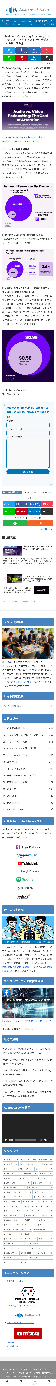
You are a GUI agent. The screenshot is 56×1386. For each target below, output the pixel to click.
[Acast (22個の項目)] (25, 1202)
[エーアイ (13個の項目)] (45, 1240)
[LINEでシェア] (9, 58)
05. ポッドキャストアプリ (28, 761)
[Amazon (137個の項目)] (28, 1165)
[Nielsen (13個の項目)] (44, 1230)
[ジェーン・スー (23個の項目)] (43, 1198)
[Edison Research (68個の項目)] (29, 1170)
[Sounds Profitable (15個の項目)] (42, 1216)
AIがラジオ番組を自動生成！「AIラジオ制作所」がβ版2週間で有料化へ (27, 1078)
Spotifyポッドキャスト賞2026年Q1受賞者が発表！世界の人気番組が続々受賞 (27, 1099)
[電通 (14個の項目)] (30, 1226)
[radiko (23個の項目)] (10, 1202)
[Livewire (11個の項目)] (40, 1249)
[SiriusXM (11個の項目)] (15, 1249)
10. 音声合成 (28, 795)
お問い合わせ (12, 1352)
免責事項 (11, 1348)
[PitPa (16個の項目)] (9, 1216)
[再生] (5, 1145)
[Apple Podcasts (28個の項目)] (40, 1193)
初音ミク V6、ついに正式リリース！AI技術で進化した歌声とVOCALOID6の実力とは (27, 1056)
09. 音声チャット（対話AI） (28, 788)
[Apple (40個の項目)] (46, 1179)
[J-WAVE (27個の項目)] (10, 1198)
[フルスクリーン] (50, 1145)
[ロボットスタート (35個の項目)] (17, 1188)
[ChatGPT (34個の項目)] (42, 1188)
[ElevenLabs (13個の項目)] (43, 1235)
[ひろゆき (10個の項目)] (15, 1263)
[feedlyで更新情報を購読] (15, 529)
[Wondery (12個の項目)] (45, 1244)
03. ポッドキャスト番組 (28, 747)
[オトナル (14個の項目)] (45, 1226)
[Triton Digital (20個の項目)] (31, 1207)
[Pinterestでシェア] (21, 58)
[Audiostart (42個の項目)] (12, 1179)
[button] (47, 58)
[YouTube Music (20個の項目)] (42, 1202)
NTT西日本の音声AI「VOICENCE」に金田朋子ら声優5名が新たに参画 (28, 1088)
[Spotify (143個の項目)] (11, 1165)
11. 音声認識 (28, 802)
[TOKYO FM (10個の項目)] (27, 1258)
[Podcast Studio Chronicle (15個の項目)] (39, 1221)
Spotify (37, 972)
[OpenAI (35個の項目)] (45, 1184)
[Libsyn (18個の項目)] (46, 1212)
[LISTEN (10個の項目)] (41, 1263)
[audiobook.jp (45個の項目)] (43, 1174)
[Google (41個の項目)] (30, 1179)
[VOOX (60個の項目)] (47, 1170)
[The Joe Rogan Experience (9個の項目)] (28, 1268)
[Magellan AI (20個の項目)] (12, 1207)
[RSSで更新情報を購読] (40, 529)
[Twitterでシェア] (9, 50)
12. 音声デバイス (28, 808)
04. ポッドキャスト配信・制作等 (28, 754)
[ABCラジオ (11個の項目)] (11, 1258)
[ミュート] (45, 1145)
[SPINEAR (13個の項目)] (11, 1240)
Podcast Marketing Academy (37, 498)
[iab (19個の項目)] (47, 1207)
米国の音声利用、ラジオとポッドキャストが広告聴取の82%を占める (27, 1067)
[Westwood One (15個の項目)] (13, 1221)
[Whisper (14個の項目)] (11, 1230)
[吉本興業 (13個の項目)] (28, 1240)
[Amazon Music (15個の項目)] (13, 1226)
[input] (28, 711)
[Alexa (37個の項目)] (10, 1184)
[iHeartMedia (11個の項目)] (41, 1254)
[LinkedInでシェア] (34, 58)
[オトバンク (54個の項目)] (25, 1174)
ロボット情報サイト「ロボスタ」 (20, 1328)
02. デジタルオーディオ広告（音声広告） (28, 741)
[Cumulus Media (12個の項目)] (13, 1244)
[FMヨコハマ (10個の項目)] (44, 1258)
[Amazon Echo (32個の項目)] (15, 1193)
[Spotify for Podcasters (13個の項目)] (17, 1235)
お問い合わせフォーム (24, 687)
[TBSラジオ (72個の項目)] (11, 1170)
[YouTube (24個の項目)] (25, 1198)
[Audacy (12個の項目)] (31, 1244)
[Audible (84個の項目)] (45, 1165)
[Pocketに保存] (47, 50)
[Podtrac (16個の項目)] (23, 1216)
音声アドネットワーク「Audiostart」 (22, 1311)
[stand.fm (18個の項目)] (31, 1212)
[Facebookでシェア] (21, 50)
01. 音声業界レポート (12, 498)
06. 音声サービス (28, 768)
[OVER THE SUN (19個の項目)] (13, 1212)
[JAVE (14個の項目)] (28, 1230)
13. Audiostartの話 (28, 815)
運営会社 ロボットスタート (18, 1286)
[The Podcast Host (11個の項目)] (16, 1254)
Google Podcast (22, 972)
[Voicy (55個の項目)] (9, 1174)
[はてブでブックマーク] (34, 50)
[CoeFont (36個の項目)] (27, 1184)
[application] (28, 1133)
